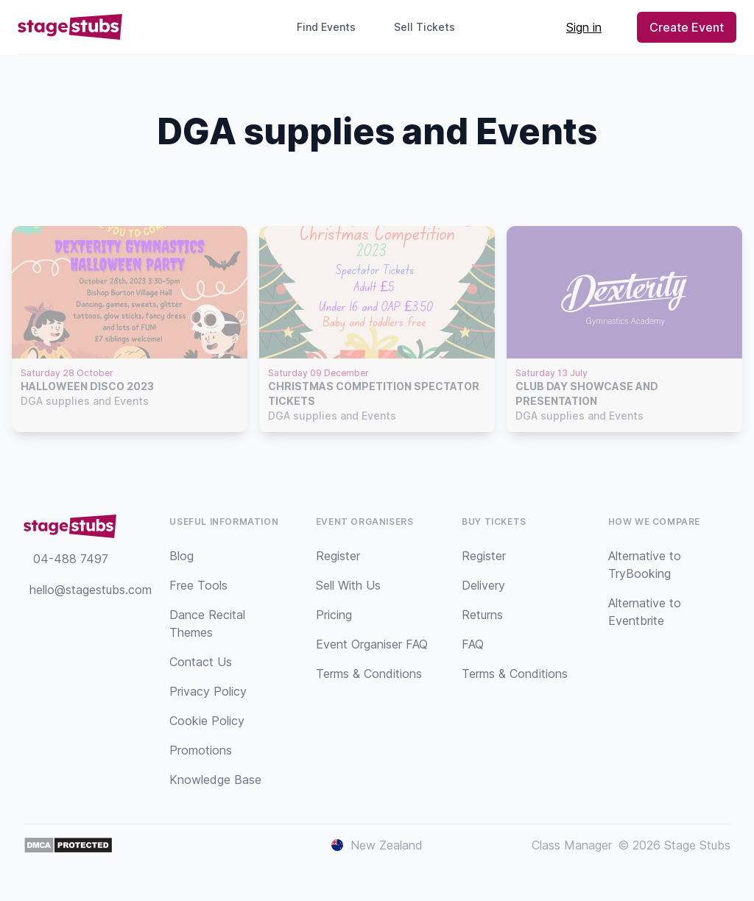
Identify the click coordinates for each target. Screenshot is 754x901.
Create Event (686, 27)
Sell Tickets (430, 27)
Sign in (584, 27)
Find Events (326, 27)
